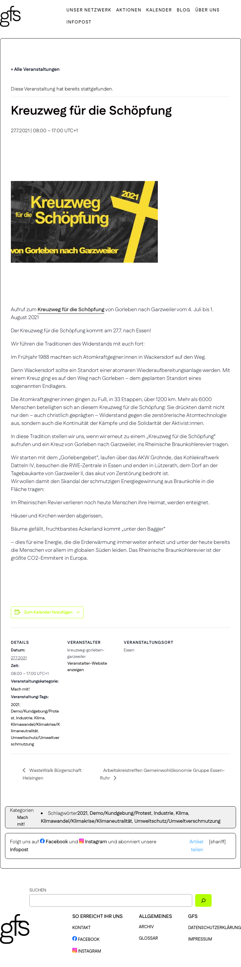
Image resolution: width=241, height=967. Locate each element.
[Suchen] (203, 900)
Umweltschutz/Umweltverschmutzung (177, 821)
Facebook (54, 841)
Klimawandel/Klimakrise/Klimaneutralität (86, 821)
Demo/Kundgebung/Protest (120, 813)
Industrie (24, 718)
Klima (39, 718)
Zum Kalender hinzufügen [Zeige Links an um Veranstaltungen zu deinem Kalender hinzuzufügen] (48, 612)
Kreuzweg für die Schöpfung (71, 310)
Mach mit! (20, 689)
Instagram (93, 841)
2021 (15, 705)
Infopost (19, 849)
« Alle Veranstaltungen (35, 69)
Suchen (37, 890)
